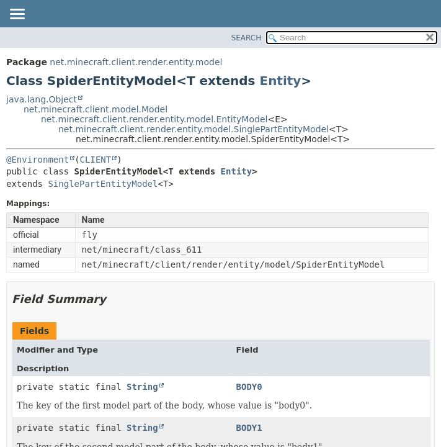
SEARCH (246, 38)
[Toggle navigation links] (16, 15)
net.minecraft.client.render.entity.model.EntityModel (154, 119)
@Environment (37, 160)
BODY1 (249, 428)
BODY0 (249, 387)
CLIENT (96, 160)
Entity (280, 80)
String (142, 387)
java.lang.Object (41, 99)
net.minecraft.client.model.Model (95, 109)
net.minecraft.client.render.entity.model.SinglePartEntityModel (193, 129)
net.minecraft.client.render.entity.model (136, 62)
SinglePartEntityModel (103, 184)
